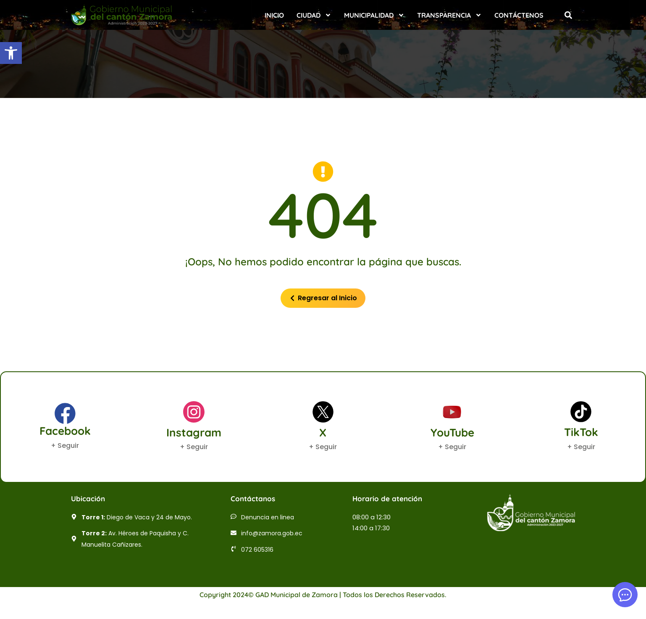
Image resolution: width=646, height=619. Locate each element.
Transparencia (449, 15)
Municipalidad (374, 15)
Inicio (274, 15)
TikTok (581, 432)
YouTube (452, 432)
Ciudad (314, 15)
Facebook (65, 431)
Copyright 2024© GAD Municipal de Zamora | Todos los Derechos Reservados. (323, 594)
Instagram (193, 432)
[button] (11, 53)
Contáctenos (519, 15)
